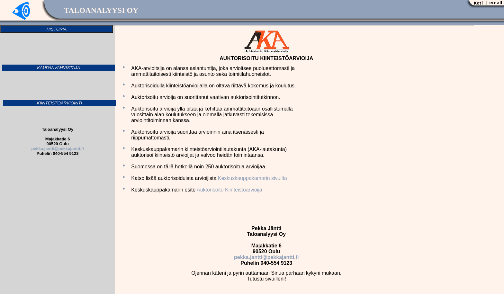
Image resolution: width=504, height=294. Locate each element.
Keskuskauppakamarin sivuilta (252, 178)
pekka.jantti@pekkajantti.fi (266, 257)
